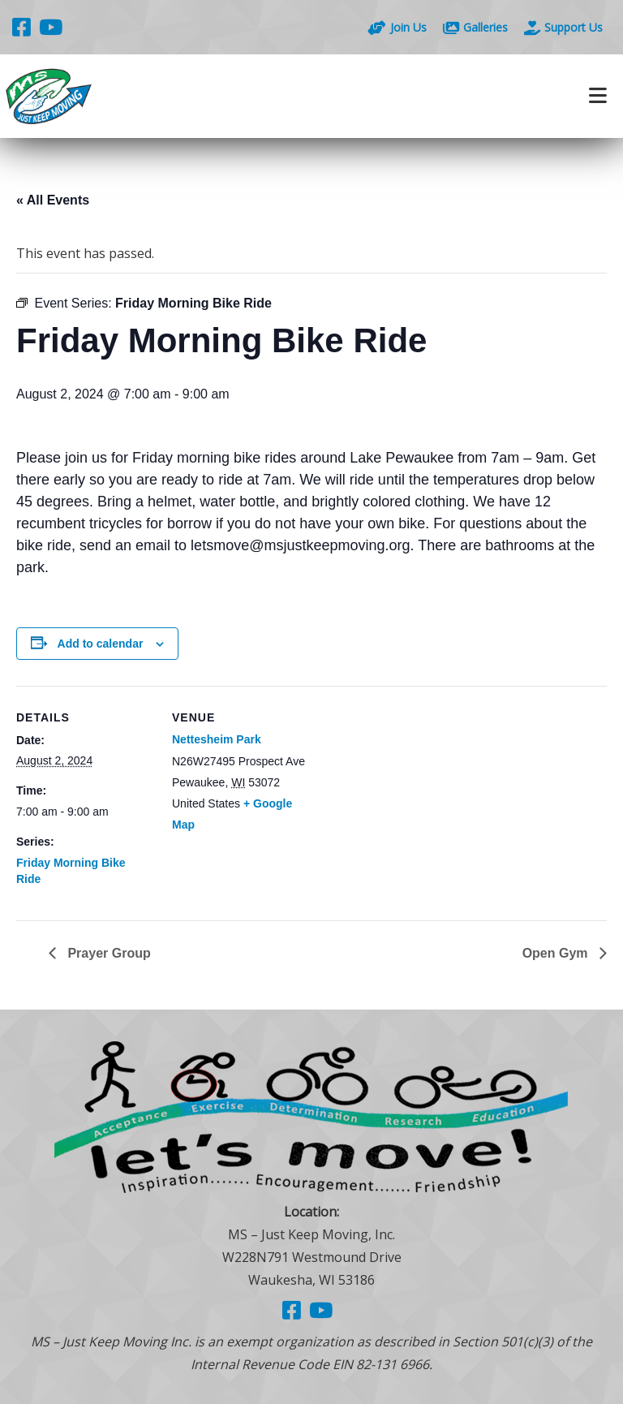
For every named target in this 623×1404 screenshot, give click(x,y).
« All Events (52, 200)
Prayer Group (107, 953)
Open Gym (556, 953)
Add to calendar (101, 643)
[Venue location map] (413, 798)
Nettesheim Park (216, 739)
